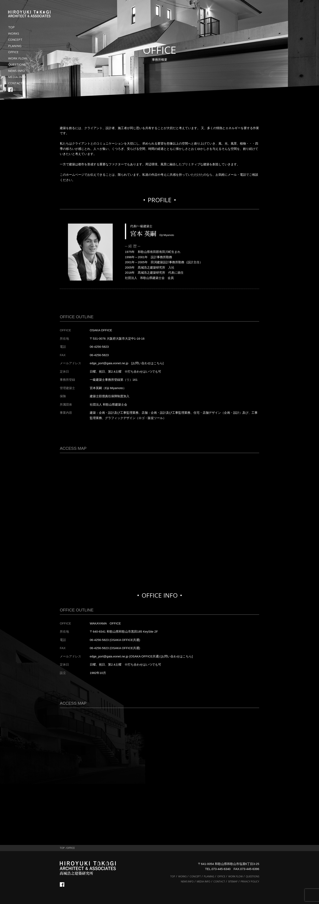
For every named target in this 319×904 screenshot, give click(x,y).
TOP (11, 27)
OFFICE (13, 52)
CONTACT (15, 83)
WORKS (13, 33)
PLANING (14, 46)
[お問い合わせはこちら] (147, 363)
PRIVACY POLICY (250, 881)
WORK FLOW (17, 58)
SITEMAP (233, 881)
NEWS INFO (16, 71)
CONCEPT (15, 39)
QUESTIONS (17, 64)
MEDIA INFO (17, 77)
